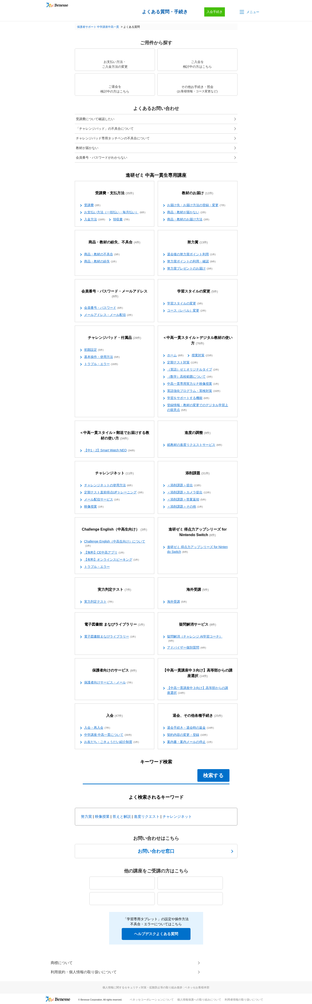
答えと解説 (122, 816)
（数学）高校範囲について (190, 377)
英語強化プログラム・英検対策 (193, 391)
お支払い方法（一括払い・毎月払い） (115, 212)
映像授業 (94, 507)
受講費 (92, 205)
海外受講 (197, 590)
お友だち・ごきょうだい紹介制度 (111, 742)
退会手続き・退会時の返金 (190, 728)
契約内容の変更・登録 (187, 735)
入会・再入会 (97, 728)
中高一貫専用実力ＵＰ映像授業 (193, 384)
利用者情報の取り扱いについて (244, 999)
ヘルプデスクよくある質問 (156, 934)
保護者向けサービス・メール (108, 683)
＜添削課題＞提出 (184, 485)
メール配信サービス (102, 500)
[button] (249, 12)
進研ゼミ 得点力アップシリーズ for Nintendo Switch (197, 532)
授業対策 (202, 355)
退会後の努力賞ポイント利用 (191, 254)
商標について (62, 963)
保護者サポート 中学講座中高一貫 (98, 26)
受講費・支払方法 (114, 193)
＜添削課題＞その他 (185, 507)
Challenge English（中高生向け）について (114, 544)
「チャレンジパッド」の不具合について (105, 128)
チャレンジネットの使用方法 (108, 485)
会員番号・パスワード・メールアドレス (114, 293)
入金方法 (94, 219)
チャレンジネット (114, 473)
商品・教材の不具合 (102, 254)
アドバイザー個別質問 (186, 648)
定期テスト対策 (182, 362)
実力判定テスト (114, 590)
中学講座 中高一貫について (108, 735)
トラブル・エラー (101, 364)
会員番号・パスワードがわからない (101, 157)
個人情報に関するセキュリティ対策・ (155, 987)
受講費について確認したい (95, 119)
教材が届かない (87, 148)
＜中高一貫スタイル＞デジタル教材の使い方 (197, 341)
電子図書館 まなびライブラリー (114, 624)
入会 (114, 716)
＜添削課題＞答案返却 (186, 500)
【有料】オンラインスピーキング (111, 560)
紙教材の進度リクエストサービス (194, 445)
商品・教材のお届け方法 (188, 219)
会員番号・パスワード (103, 308)
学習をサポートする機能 (188, 398)
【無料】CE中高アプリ (104, 553)
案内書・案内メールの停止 (190, 742)
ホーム (175, 355)
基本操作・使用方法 (102, 357)
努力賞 (197, 242)
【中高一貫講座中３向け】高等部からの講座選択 (197, 673)
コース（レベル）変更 (186, 311)
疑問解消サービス (197, 624)
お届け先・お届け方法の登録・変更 (196, 205)
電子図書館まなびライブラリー (110, 637)
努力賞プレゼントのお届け (190, 269)
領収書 (121, 219)
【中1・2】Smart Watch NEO (109, 450)
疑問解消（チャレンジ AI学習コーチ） (194, 639)
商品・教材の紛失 (100, 261)
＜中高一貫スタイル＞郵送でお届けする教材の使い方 (114, 436)
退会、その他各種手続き (197, 716)
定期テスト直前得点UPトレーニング (114, 492)
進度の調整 (198, 433)
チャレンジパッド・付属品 (114, 338)
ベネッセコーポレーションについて (152, 999)
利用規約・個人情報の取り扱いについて (84, 972)
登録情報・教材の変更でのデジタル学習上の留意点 (197, 407)
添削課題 (197, 473)
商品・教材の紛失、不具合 (114, 242)
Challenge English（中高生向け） (114, 529)
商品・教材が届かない (186, 212)
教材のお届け (197, 193)
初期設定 (94, 350)
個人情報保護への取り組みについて (199, 999)
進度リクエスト (147, 816)
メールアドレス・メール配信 (108, 315)
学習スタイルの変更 (197, 291)
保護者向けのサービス (114, 670)
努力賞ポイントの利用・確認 (191, 261)
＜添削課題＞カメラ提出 (189, 492)
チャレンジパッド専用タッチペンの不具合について (113, 138)
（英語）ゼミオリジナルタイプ (193, 370)
